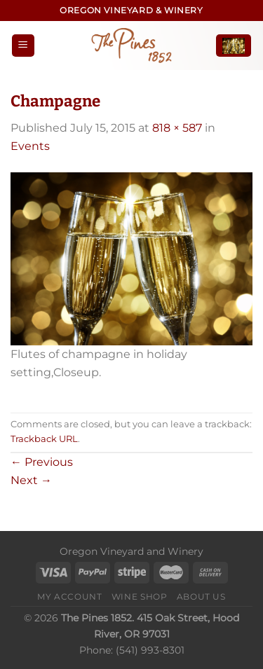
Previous (42, 462)
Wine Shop (140, 596)
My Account (69, 596)
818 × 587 (177, 128)
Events (30, 146)
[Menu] (23, 45)
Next (31, 480)
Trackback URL (44, 439)
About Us (201, 596)
